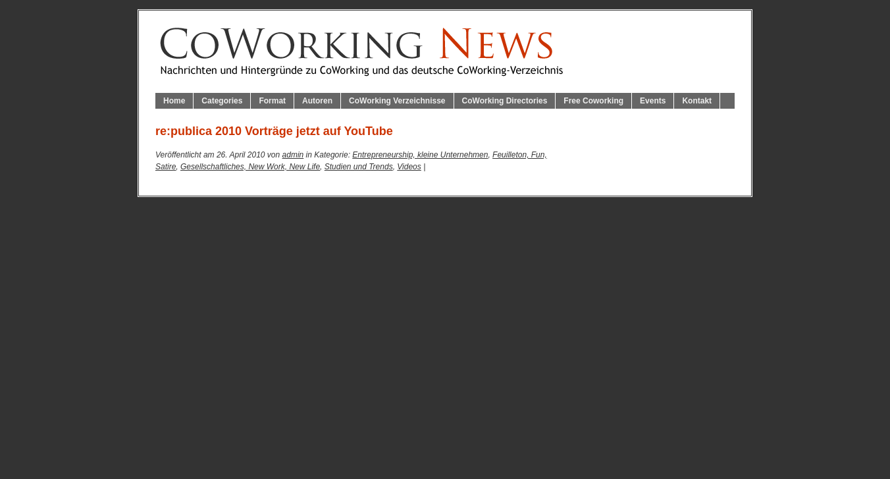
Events (653, 100)
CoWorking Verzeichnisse (397, 100)
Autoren (317, 100)
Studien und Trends (359, 166)
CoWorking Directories (505, 100)
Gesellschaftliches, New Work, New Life (250, 166)
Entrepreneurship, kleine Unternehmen (420, 154)
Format (272, 100)
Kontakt (697, 100)
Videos (409, 166)
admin (293, 154)
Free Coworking (593, 100)
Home (174, 100)
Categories (221, 100)
